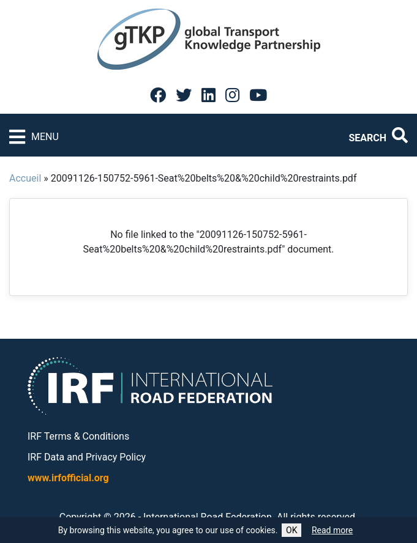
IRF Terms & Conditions (78, 436)
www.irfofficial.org (68, 478)
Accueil (25, 178)
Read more (332, 530)
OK (291, 530)
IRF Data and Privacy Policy (87, 457)
